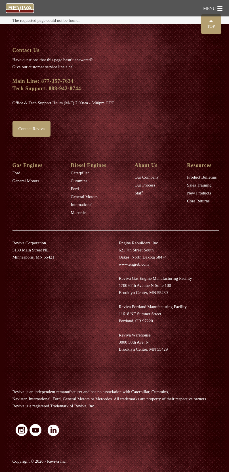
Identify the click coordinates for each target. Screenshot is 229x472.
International (82, 204)
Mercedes (79, 212)
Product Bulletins (202, 177)
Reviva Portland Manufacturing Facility (153, 306)
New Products (199, 193)
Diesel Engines (88, 165)
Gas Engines (27, 165)
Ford (16, 173)
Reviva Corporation (29, 243)
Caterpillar (80, 173)
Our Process (145, 185)
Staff (139, 193)
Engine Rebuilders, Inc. (139, 243)
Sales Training (199, 185)
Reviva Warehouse (135, 335)
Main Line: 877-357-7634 (43, 81)
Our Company (147, 177)
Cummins (79, 181)
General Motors (25, 181)
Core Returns (198, 201)
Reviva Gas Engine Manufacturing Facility (155, 278)
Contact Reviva (31, 128)
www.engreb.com (134, 264)
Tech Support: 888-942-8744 (46, 88)
